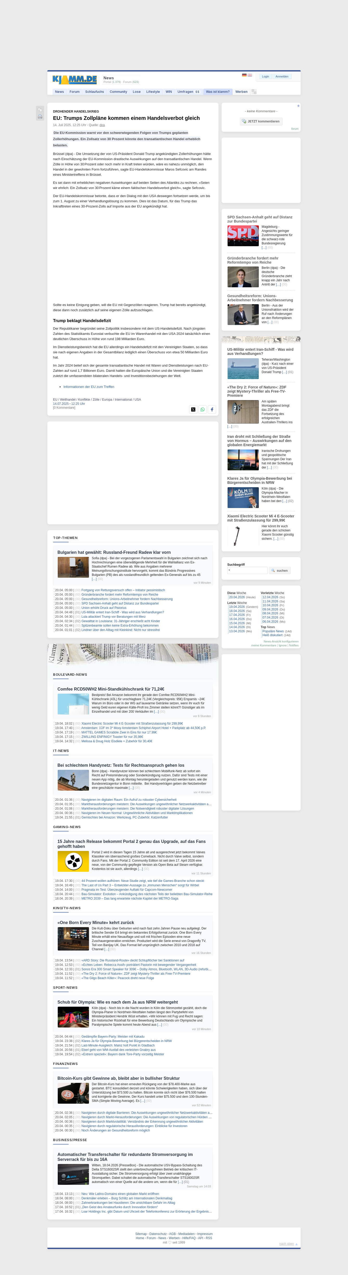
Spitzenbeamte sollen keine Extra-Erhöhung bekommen (120, 625)
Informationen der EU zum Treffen (88, 387)
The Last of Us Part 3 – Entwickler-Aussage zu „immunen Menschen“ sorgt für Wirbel (140, 885)
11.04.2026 (270, 601)
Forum (75, 92)
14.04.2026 (237, 627)
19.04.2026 (237, 607)
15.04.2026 (237, 623)
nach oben (286, 1244)
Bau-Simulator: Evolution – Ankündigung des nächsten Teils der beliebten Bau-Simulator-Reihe (146, 894)
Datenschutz (158, 1234)
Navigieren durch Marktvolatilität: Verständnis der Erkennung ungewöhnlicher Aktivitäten (142, 1121)
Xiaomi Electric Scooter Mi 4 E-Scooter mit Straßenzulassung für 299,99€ (132, 723)
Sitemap (141, 1234)
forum (295, 128)
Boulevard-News (70, 674)
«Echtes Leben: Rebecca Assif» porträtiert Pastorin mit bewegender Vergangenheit (138, 965)
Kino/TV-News (67, 908)
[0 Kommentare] (64, 407)
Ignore (283, 645)
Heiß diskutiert (273, 635)
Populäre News (273, 631)
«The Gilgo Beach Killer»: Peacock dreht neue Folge (117, 978)
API (200, 1238)
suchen (279, 570)
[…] (94, 579)
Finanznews (65, 1064)
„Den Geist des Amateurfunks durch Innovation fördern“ (119, 1207)
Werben (241, 92)
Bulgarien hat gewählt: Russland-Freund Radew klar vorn (114, 552)
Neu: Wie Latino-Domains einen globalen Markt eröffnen (120, 1194)
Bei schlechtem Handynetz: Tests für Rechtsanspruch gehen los (120, 765)
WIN (169, 92)
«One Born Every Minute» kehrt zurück (95, 922)
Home (140, 1238)
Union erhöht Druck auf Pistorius (103, 608)
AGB (172, 1234)
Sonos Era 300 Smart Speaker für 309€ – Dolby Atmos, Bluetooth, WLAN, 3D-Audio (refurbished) (148, 969)
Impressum (204, 1234)
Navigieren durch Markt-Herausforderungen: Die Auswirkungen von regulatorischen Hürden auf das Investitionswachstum (165, 1117)
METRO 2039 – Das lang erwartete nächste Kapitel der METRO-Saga (129, 898)
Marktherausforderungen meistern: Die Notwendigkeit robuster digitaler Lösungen (137, 808)
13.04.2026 (237, 631)
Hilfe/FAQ (189, 1238)
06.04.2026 (270, 621)
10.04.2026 (270, 605)
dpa (102, 125)
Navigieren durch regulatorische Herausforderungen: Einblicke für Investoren (134, 1126)
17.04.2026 (237, 615)
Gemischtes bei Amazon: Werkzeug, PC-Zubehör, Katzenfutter (124, 817)
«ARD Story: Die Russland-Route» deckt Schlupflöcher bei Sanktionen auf (132, 960)
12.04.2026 (270, 597)
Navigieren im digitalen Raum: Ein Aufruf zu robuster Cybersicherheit (129, 800)
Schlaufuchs (94, 92)
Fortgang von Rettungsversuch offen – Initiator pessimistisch (123, 590)
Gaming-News (67, 827)
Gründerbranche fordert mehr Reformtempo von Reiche (119, 594)
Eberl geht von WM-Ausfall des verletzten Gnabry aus (118, 1050)
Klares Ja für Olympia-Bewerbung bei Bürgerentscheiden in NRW (126, 1041)
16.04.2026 (237, 619)
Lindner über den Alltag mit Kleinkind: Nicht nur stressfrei (120, 630)
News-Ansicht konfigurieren (281, 641)
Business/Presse (70, 1140)
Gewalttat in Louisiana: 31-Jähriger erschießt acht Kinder (120, 621)
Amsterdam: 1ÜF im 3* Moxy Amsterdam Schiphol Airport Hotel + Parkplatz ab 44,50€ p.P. (143, 728)
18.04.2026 (237, 611)
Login (265, 76)
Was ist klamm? (218, 92)
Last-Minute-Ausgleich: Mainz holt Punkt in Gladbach (117, 1045)
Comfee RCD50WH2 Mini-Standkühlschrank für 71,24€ (110, 689)
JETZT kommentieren (260, 121)
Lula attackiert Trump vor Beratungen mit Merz (113, 617)
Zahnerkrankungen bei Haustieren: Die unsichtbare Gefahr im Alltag (128, 1203)
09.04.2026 (270, 609)
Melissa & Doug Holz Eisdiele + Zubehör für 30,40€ (116, 741)
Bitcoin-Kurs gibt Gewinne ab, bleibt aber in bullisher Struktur (118, 1078)
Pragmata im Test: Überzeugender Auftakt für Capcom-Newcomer (126, 890)
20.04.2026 (237, 597)
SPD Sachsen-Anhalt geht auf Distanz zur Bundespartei (120, 603)
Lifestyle (153, 92)
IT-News (61, 751)
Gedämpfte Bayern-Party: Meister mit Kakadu (112, 1036)
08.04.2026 (270, 613)
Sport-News (65, 987)
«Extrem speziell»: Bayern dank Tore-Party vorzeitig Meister (122, 1054)
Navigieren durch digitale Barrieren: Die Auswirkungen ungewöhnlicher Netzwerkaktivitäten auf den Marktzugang (159, 1113)
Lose (137, 92)
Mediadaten (186, 1234)
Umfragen (189, 92)
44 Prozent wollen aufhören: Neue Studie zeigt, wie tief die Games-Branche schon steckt (142, 881)
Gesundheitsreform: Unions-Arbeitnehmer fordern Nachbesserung (127, 599)
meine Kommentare (263, 645)
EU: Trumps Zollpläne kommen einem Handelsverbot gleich (126, 118)
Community (118, 92)
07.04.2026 (270, 617)
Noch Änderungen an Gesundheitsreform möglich (115, 1130)
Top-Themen (65, 538)
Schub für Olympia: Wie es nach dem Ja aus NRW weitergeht (117, 1002)
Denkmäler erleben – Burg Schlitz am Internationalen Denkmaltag (126, 1198)
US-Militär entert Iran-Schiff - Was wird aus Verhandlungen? (122, 612)
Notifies (294, 645)
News (59, 92)
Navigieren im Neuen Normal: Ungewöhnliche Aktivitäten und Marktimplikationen (137, 813)
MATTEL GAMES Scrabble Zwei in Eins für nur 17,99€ (119, 732)
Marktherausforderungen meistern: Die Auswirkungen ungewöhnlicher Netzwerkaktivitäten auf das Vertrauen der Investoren (166, 804)
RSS (209, 1238)
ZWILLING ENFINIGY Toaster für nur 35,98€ (112, 737)
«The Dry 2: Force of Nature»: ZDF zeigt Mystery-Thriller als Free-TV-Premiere (135, 973)
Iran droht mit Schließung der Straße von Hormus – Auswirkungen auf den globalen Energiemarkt (259, 440)
